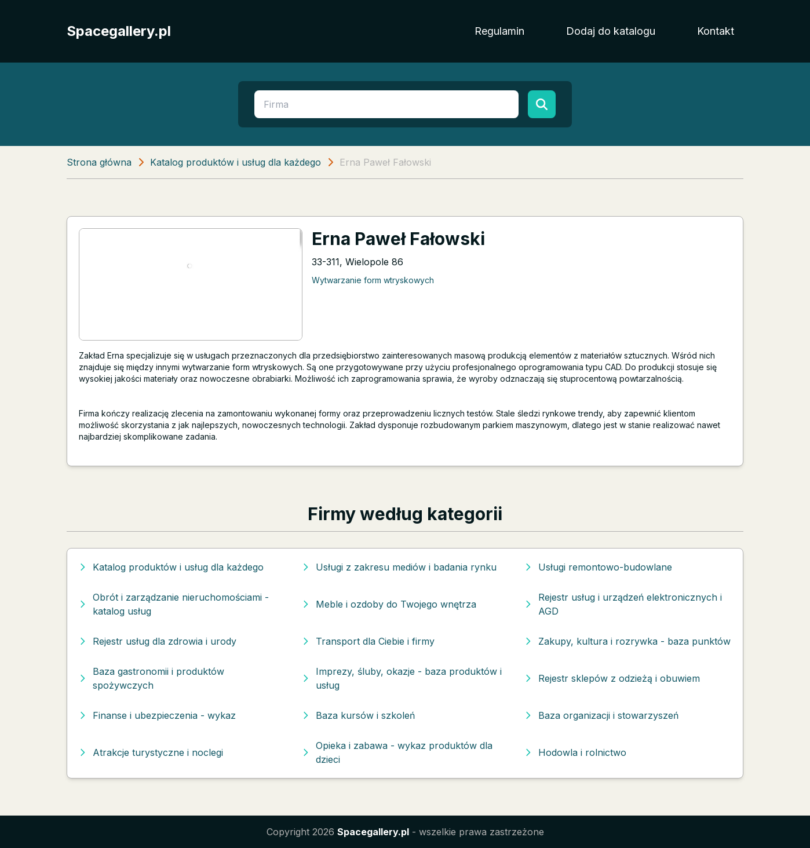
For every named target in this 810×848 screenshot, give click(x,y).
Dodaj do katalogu (610, 31)
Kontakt (715, 31)
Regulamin (499, 31)
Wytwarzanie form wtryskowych (373, 280)
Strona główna (99, 162)
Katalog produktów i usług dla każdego (235, 162)
